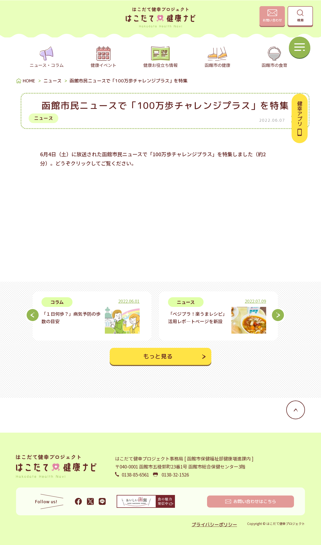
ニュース (52, 81)
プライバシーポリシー (214, 524)
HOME (29, 81)
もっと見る (158, 356)
